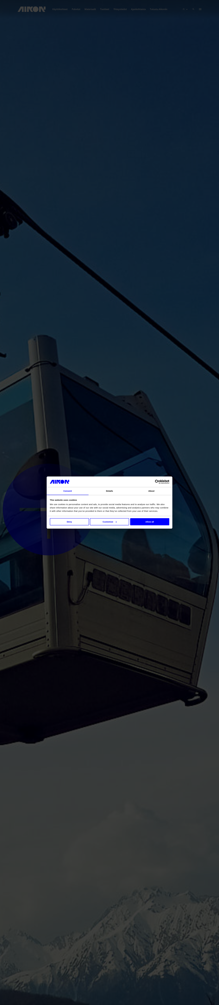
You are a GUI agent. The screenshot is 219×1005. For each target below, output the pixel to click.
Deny (69, 522)
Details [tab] (109, 491)
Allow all (149, 522)
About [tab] (151, 491)
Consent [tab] (67, 491)
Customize (110, 522)
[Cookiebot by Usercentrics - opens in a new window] (157, 482)
